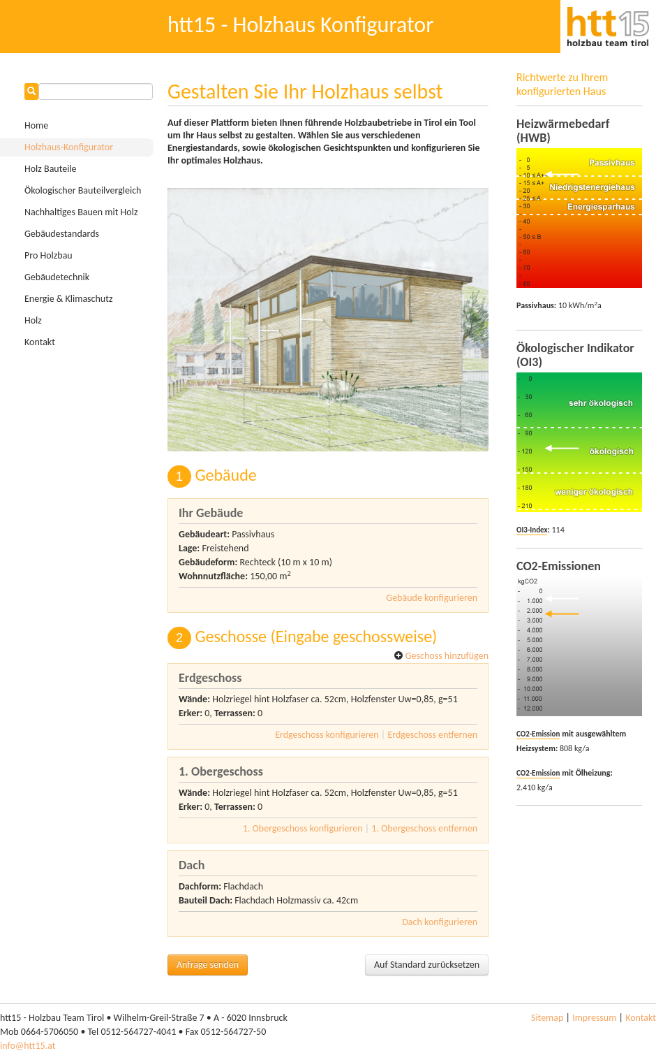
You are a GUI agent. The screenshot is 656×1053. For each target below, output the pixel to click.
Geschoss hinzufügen (441, 656)
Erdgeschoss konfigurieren (327, 735)
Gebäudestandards (61, 234)
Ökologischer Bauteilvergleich (82, 190)
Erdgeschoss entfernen (432, 735)
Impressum (594, 1018)
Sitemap (547, 1018)
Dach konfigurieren (439, 922)
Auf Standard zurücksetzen (426, 965)
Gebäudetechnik (56, 277)
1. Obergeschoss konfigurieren (303, 828)
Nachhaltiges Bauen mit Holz (80, 212)
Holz (33, 320)
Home (36, 125)
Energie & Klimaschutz (68, 299)
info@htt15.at (27, 1046)
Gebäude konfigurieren (431, 598)
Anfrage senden (208, 965)
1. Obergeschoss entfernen (424, 828)
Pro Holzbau (48, 255)
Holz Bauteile (50, 169)
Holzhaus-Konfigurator (68, 147)
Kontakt (39, 342)
